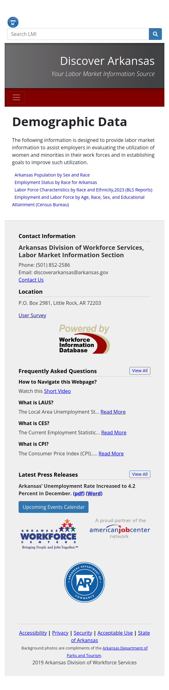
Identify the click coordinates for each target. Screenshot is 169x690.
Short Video (57, 391)
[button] (139, 371)
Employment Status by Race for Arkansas (56, 182)
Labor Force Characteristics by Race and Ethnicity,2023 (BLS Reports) (83, 190)
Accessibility (33, 632)
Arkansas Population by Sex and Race (52, 175)
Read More (113, 411)
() (94, 493)
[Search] (155, 34)
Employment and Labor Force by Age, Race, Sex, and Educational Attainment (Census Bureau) (78, 200)
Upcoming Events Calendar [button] (53, 507)
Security (83, 632)
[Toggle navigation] (16, 97)
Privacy (60, 632)
